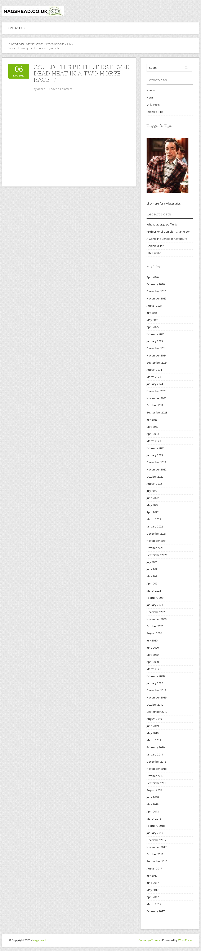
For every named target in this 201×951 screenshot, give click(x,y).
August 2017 (154, 868)
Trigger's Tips (155, 112)
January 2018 (155, 833)
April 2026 (153, 277)
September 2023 (157, 412)
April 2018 (153, 811)
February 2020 (156, 676)
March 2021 (154, 590)
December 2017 (156, 840)
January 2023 (155, 455)
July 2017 (152, 875)
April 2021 (153, 583)
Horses (151, 90)
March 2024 (154, 377)
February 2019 (156, 747)
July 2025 (152, 313)
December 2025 (156, 291)
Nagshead (39, 940)
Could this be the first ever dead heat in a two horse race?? (82, 73)
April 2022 (153, 512)
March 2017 (154, 904)
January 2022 (155, 526)
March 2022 (154, 519)
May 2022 (152, 505)
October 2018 (155, 776)
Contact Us (15, 28)
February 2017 (156, 911)
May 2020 (152, 655)
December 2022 (156, 462)
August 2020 (154, 633)
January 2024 (155, 384)
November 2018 (156, 769)
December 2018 (156, 761)
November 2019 (156, 697)
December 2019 (156, 690)
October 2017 (155, 854)
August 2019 (154, 719)
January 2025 (155, 341)
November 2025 (156, 298)
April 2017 (153, 897)
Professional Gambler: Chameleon (169, 231)
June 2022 (153, 498)
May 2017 (152, 890)
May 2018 (152, 804)
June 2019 (153, 726)
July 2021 (152, 562)
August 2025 (154, 305)
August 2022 (154, 484)
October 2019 (155, 704)
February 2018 (156, 826)
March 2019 (154, 740)
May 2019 (152, 733)
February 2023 (156, 448)
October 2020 (155, 626)
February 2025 (156, 334)
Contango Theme (149, 940)
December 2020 (156, 612)
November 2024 (156, 355)
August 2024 (154, 370)
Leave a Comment (60, 89)
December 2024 (156, 348)
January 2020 (155, 683)
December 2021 (156, 533)
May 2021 (152, 576)
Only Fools (153, 104)
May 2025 (152, 320)
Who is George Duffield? (162, 224)
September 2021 (157, 555)
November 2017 (156, 847)
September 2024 (157, 362)
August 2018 (154, 790)
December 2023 (156, 391)
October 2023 (155, 405)
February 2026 (156, 284)
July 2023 (152, 419)
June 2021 (153, 569)
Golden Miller (155, 246)
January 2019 (155, 754)
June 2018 (153, 797)
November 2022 (156, 469)
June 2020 (153, 647)
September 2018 (157, 783)
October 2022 (155, 476)
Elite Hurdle (154, 253)
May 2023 (152, 427)
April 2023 (153, 434)
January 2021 (155, 605)
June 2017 (153, 883)
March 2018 (154, 818)
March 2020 (154, 669)
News (150, 97)
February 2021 (156, 598)
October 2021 (155, 548)
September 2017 (157, 861)
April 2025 (153, 327)
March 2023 (154, 441)
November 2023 (156, 398)
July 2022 (152, 491)
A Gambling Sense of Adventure (167, 239)
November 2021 (156, 541)
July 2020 (152, 640)
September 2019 (157, 712)
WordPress (185, 940)
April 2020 (153, 662)
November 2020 (156, 619)
